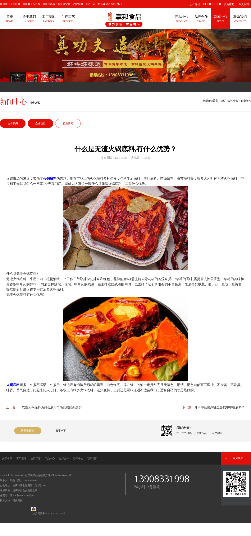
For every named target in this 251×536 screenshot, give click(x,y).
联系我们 (92, 458)
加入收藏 (244, 4)
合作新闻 (13, 123)
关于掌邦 (7, 458)
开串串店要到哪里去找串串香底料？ (220, 407)
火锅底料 (49, 178)
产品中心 (50, 458)
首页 (222, 100)
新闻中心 (233, 100)
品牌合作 (64, 458)
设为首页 (229, 4)
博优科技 (18, 500)
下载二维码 (216, 433)
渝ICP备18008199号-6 (22, 495)
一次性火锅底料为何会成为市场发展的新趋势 (50, 407)
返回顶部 (238, 458)
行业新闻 (68, 123)
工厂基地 (21, 458)
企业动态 (40, 123)
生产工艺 (36, 458)
